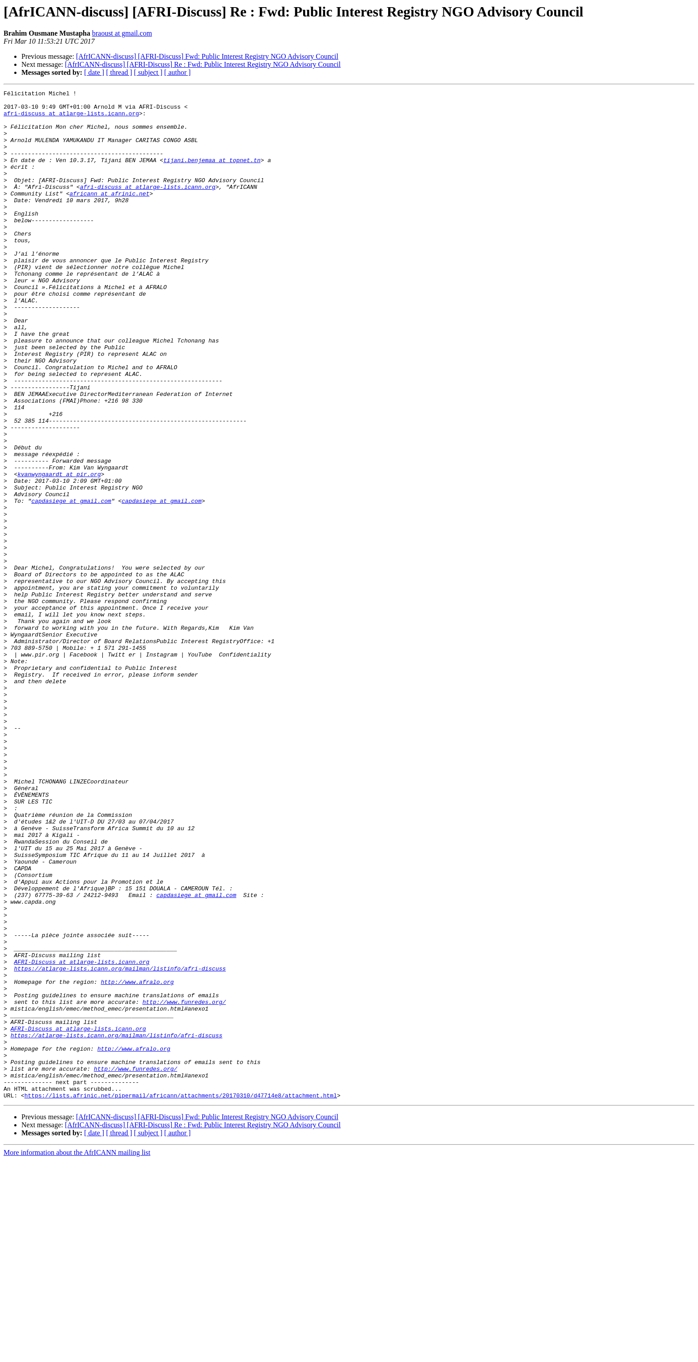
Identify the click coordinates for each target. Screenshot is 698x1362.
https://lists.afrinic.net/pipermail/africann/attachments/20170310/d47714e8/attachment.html (180, 1297)
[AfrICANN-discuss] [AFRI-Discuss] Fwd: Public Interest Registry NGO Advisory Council (207, 56)
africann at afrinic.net (109, 215)
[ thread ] (119, 72)
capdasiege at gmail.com (71, 583)
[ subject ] (148, 72)
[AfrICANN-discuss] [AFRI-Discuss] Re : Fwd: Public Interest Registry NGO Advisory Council (203, 64)
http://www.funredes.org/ (184, 1185)
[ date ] (94, 72)
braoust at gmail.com (122, 33)
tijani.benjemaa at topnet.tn (211, 175)
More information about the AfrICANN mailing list (77, 1354)
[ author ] (177, 72)
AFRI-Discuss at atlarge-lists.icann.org (81, 1137)
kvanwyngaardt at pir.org (59, 551)
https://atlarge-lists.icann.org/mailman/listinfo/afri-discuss (120, 1145)
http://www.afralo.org (137, 1161)
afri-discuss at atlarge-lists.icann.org (71, 118)
